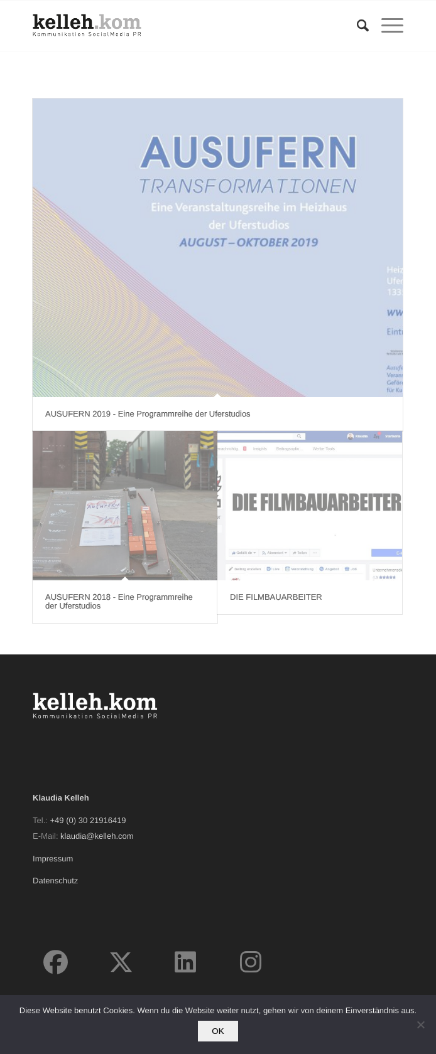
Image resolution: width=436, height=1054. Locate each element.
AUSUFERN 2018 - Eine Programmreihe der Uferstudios (119, 601)
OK (218, 1031)
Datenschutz (55, 880)
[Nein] (420, 1024)
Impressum (53, 858)
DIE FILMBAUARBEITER (276, 597)
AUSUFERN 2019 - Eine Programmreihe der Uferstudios (148, 413)
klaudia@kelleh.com (97, 836)
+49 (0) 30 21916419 (88, 820)
